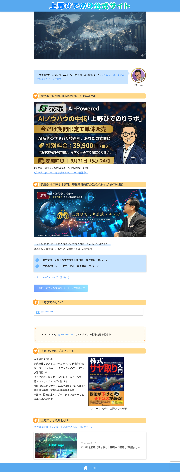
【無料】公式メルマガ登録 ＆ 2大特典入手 (60, 288)
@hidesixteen (47, 312)
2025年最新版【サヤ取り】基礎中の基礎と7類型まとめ (63, 427)
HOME (89, 468)
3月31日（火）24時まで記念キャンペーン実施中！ (61, 172)
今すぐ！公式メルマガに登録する (52, 277)
